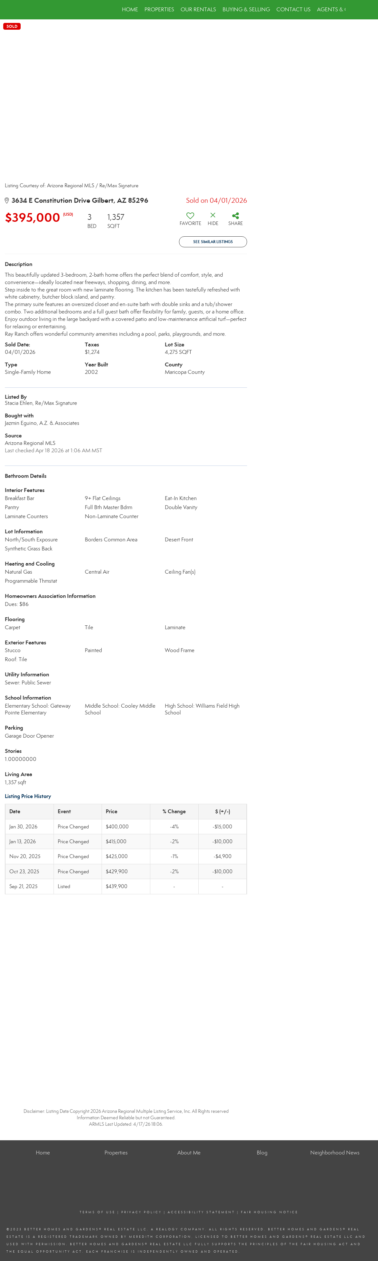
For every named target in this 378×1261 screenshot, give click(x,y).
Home (130, 9)
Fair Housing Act (325, 1244)
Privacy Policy (141, 1212)
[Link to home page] (36, 9)
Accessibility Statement (201, 1212)
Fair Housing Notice (269, 1212)
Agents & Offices (341, 9)
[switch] (190, 221)
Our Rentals (198, 9)
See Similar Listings (213, 241)
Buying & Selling (246, 9)
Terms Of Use (97, 1212)
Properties (159, 9)
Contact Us (293, 9)
